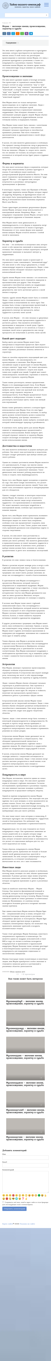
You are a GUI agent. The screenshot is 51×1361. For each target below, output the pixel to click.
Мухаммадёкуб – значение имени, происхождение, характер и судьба (25, 1002)
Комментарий (8, 1170)
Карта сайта (7, 1224)
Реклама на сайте (27, 1224)
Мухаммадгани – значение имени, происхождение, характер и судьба (25, 1138)
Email (4, 1162)
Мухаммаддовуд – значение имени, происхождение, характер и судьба (25, 1029)
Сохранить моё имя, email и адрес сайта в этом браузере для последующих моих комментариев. (25, 1203)
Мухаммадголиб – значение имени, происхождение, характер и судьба (25, 1111)
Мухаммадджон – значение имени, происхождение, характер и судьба (25, 1084)
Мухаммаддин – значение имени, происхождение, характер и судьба (25, 1057)
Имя (4, 1154)
